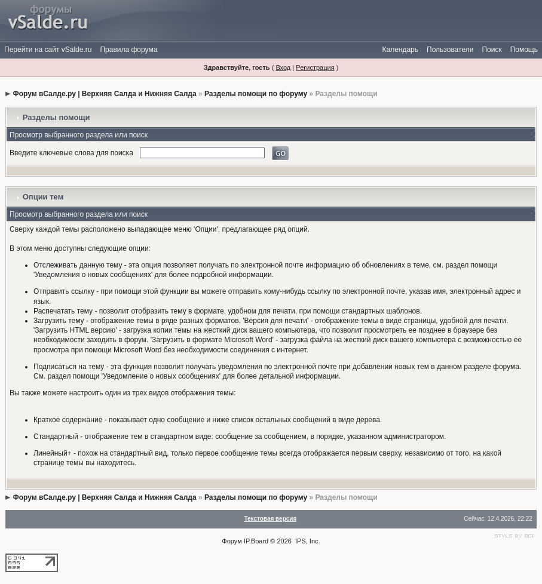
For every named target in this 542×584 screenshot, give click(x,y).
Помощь (524, 49)
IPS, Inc (307, 541)
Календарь (400, 49)
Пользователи (450, 49)
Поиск (491, 49)
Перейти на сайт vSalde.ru (47, 49)
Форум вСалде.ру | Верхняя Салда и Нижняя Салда (104, 94)
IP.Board (256, 541)
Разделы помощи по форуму (255, 94)
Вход (282, 67)
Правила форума (128, 49)
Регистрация (315, 67)
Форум (231, 541)
